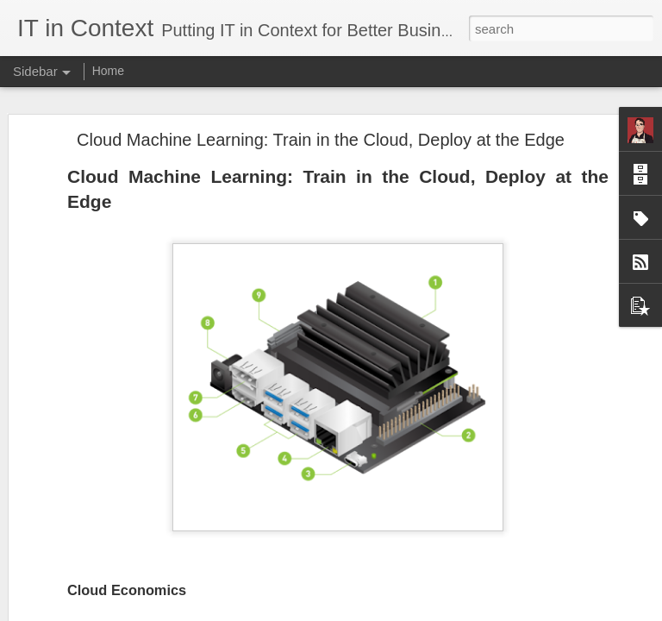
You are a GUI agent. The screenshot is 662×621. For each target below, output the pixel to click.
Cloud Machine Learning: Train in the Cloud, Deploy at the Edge (321, 139)
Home (108, 71)
